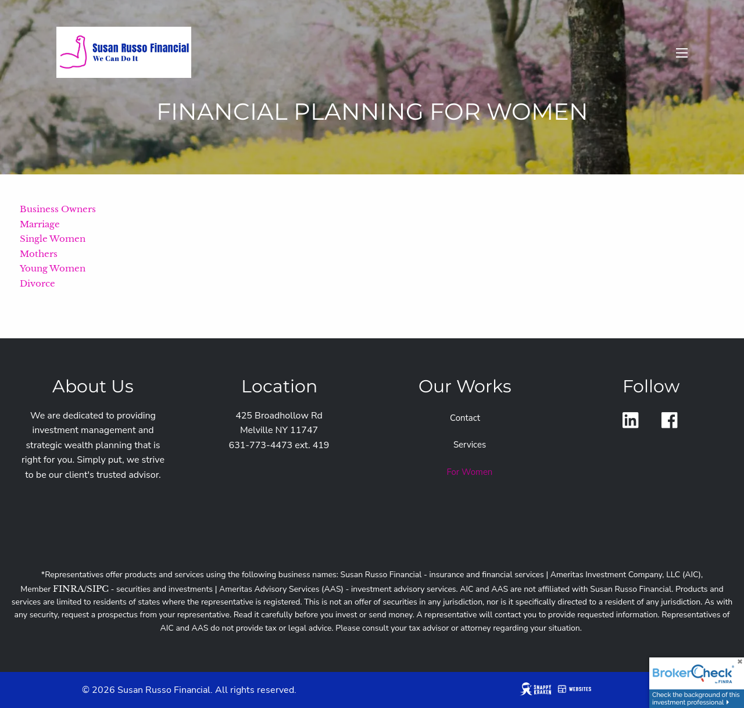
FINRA (68, 588)
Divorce (37, 283)
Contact (465, 418)
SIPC (98, 588)
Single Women (52, 238)
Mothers (39, 253)
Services (469, 444)
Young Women (52, 268)
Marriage (40, 224)
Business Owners (58, 208)
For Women (470, 472)
